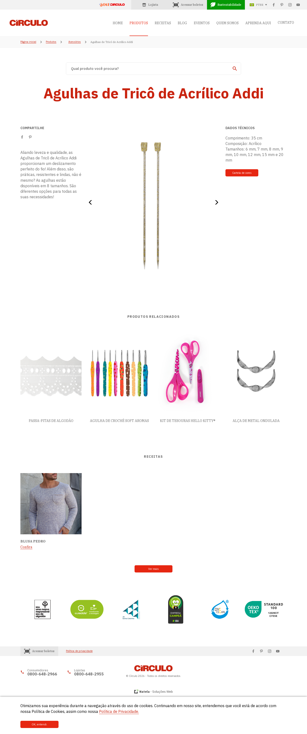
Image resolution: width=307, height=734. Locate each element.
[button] (92, 202)
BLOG (182, 23)
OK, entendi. (36, 724)
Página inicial (28, 42)
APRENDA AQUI (258, 23)
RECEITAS (163, 23)
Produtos (51, 42)
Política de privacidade (79, 651)
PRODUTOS (139, 23)
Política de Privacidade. (119, 711)
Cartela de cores (241, 172)
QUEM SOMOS (227, 23)
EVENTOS (202, 23)
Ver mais (153, 569)
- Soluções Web (156, 692)
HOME (118, 23)
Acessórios (74, 42)
